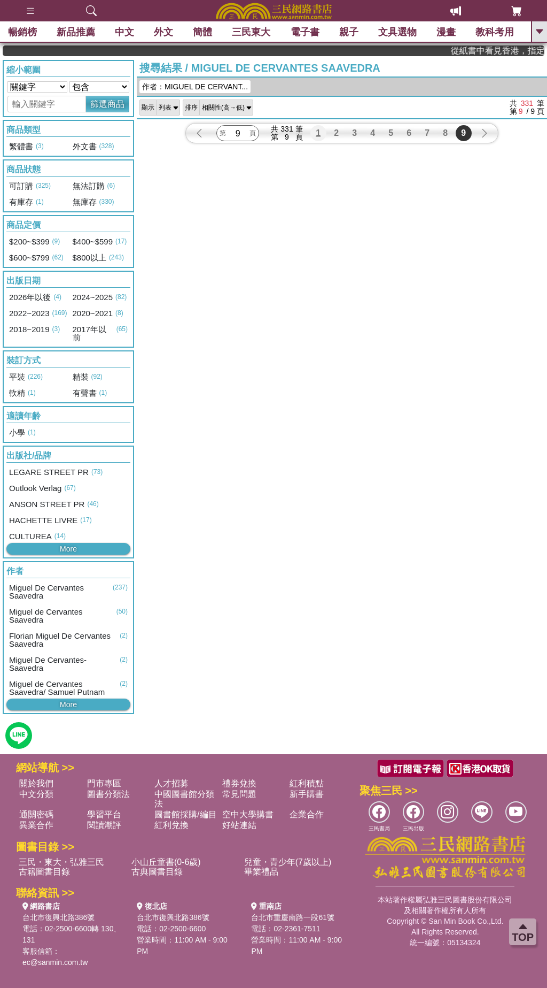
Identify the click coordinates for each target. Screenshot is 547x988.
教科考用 (494, 32)
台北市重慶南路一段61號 (292, 917)
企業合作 (307, 814)
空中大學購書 (248, 814)
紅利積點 (307, 783)
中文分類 (36, 794)
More (68, 549)
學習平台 (104, 814)
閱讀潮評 (104, 825)
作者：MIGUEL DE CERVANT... (195, 86)
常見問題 (239, 794)
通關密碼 (36, 814)
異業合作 (36, 825)
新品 (76, 32)
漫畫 (446, 32)
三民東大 (251, 32)
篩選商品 (107, 104)
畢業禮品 (261, 871)
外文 (163, 32)
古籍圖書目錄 (44, 871)
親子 (348, 32)
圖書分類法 (108, 794)
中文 (124, 32)
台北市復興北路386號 (58, 917)
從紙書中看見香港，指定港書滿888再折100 (511, 50)
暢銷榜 (22, 32)
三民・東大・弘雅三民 (61, 862)
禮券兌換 (239, 783)
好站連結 (239, 825)
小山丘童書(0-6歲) (166, 862)
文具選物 (397, 32)
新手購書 (307, 794)
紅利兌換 (171, 825)
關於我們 (36, 783)
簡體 (202, 32)
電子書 (305, 32)
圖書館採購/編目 (185, 814)
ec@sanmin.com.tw (55, 962)
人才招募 (171, 783)
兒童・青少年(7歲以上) (288, 862)
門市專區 (104, 783)
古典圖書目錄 (157, 871)
